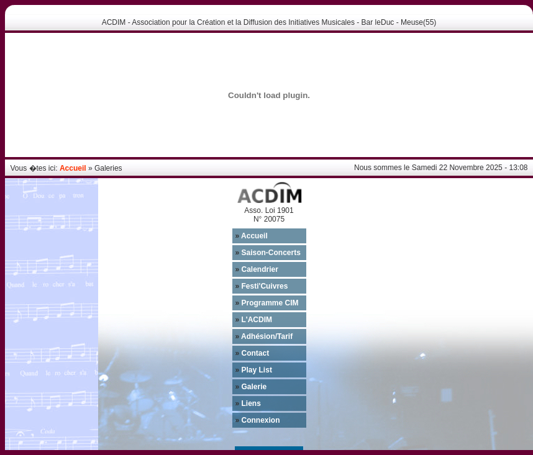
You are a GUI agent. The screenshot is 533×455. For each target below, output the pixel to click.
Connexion (257, 420)
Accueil (73, 168)
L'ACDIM (254, 319)
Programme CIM (267, 303)
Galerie (251, 386)
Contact (252, 353)
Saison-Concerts (268, 252)
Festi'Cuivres (261, 286)
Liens (248, 403)
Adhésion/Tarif (264, 336)
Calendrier (256, 269)
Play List (253, 370)
